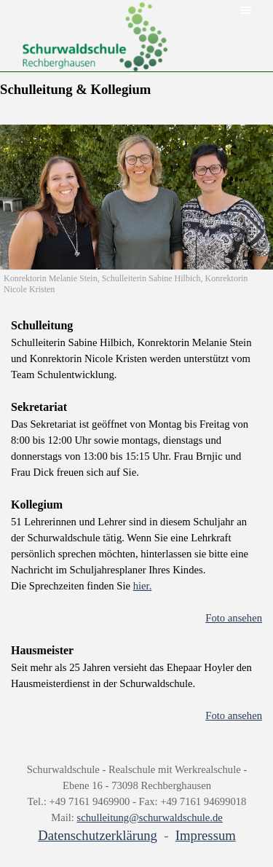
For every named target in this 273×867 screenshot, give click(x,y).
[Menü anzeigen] (246, 10)
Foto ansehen (233, 618)
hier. (142, 586)
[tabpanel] (136, 528)
